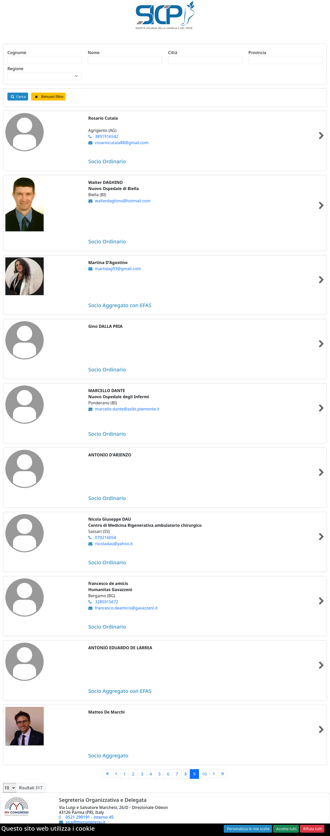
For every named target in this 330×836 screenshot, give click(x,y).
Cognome (16, 52)
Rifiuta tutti (312, 828)
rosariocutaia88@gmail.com (122, 142)
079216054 (105, 537)
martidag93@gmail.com (118, 268)
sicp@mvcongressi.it (85, 822)
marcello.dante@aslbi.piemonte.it (127, 409)
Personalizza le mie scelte (248, 828)
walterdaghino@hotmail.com (123, 201)
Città (172, 52)
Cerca (18, 96)
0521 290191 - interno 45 (90, 817)
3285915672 (107, 602)
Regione (15, 68)
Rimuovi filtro (48, 96)
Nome (94, 52)
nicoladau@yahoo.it (114, 543)
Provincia (257, 52)
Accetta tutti (286, 828)
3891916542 (107, 136)
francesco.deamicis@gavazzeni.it (126, 608)
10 (204, 774)
